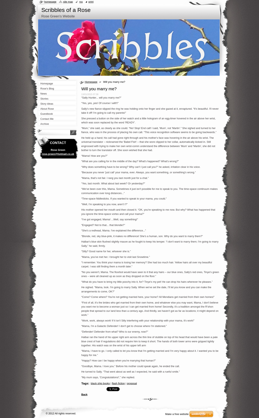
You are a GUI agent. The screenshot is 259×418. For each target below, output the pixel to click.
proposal (132, 383)
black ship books (100, 383)
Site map (68, 1)
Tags (84, 383)
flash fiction (118, 383)
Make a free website (177, 414)
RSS (81, 1)
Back (84, 394)
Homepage (91, 81)
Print (91, 1)
